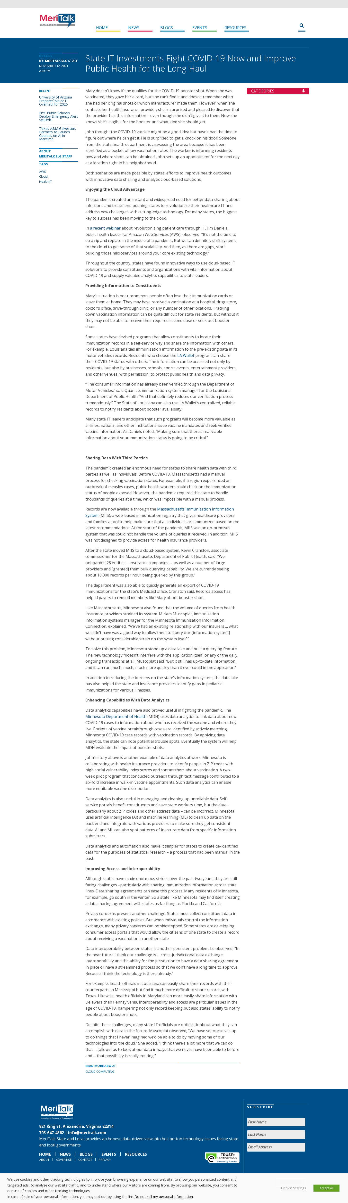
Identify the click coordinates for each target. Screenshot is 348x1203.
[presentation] (284, 1164)
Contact (85, 1159)
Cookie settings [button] (293, 1187)
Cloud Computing (100, 1071)
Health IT (45, 181)
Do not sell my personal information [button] (163, 1196)
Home (102, 27)
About (44, 1159)
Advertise (64, 1159)
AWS (42, 171)
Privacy (105, 1159)
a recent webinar (105, 228)
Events (199, 27)
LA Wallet (185, 355)
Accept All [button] (326, 1188)
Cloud (43, 176)
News (133, 27)
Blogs (166, 27)
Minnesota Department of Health (115, 716)
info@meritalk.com (87, 1132)
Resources (235, 27)
